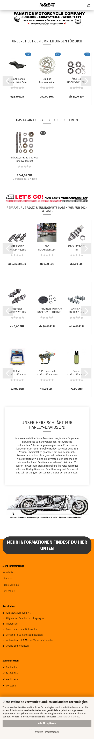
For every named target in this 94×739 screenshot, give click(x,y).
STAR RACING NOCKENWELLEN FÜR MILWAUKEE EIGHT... (17, 248)
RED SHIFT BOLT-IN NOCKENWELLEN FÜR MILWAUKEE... (76, 248)
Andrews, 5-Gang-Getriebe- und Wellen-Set (24, 159)
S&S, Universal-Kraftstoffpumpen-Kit (47, 373)
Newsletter (8, 572)
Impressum (12, 623)
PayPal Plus (12, 673)
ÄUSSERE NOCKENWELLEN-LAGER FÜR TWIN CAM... (76, 80)
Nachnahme (12, 667)
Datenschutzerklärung (68, 716)
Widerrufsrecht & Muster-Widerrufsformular (29, 640)
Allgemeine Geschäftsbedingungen (25, 618)
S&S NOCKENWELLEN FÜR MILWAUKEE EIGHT (47, 248)
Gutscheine (9, 591)
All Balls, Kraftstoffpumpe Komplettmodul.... (17, 373)
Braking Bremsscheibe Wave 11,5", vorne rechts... (47, 80)
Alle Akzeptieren (47, 723)
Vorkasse (11, 685)
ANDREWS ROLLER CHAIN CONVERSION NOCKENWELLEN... (76, 310)
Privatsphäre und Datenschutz (22, 629)
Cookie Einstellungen (17, 645)
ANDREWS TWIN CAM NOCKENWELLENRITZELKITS (51, 310)
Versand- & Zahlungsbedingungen (24, 634)
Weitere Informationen (47, 732)
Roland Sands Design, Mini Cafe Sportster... (17, 80)
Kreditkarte (12, 679)
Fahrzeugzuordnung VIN (18, 612)
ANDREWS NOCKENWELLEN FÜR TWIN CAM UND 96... (17, 310)
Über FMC (8, 578)
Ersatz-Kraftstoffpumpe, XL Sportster (76, 373)
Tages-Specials (11, 584)
